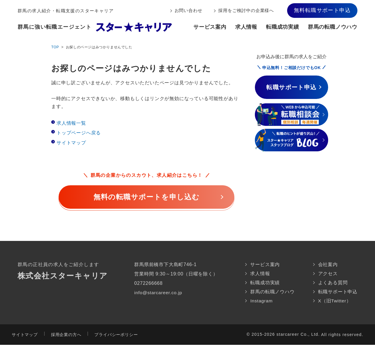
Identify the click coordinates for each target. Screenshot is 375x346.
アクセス (328, 273)
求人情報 (246, 27)
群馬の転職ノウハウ (332, 27)
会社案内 (328, 264)
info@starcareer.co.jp (158, 292)
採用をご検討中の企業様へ (246, 10)
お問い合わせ (188, 10)
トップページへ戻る (79, 132)
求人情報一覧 (71, 123)
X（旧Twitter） (335, 301)
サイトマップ (71, 142)
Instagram (261, 301)
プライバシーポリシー (116, 336)
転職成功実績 (282, 27)
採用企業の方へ (66, 336)
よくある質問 (333, 283)
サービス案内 (209, 27)
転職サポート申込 (337, 292)
